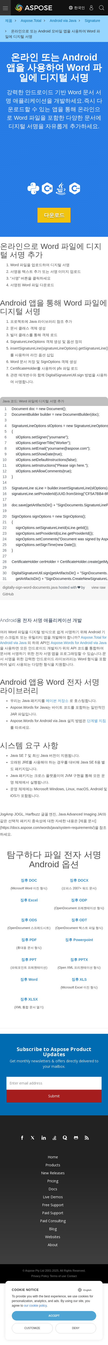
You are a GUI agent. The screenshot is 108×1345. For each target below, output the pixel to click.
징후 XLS (79, 979)
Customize (32, 1328)
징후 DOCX (79, 880)
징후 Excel (29, 900)
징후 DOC (29, 880)
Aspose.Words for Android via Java (79, 643)
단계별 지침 (96, 721)
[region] (54, 494)
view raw (98, 587)
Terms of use (58, 1276)
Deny (76, 1328)
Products (52, 1164)
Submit (54, 1096)
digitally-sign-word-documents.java (31, 587)
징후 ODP (79, 900)
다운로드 (54, 215)
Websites (52, 1236)
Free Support (53, 1204)
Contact (72, 1276)
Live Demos (53, 1196)
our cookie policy (35, 1305)
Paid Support (52, 1212)
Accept (54, 1315)
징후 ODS (29, 920)
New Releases (53, 1172)
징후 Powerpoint (79, 940)
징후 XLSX (29, 999)
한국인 (76, 7)
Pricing (52, 1180)
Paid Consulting (53, 1220)
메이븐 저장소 (57, 701)
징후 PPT (28, 960)
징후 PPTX (79, 960)
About (53, 1244)
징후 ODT (79, 920)
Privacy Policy (40, 1276)
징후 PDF (29, 940)
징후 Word (28, 979)
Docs (52, 1188)
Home (53, 1157)
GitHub (8, 594)
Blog (53, 1228)
